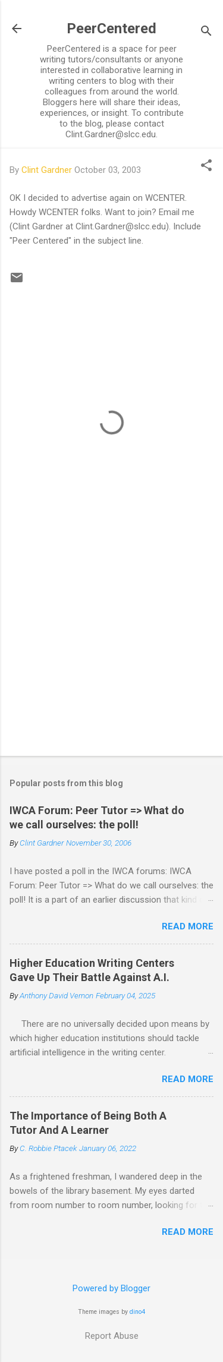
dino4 (137, 1312)
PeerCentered (111, 28)
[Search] (206, 32)
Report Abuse (112, 1336)
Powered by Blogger (111, 1288)
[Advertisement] (111, 653)
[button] (206, 166)
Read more (187, 926)
